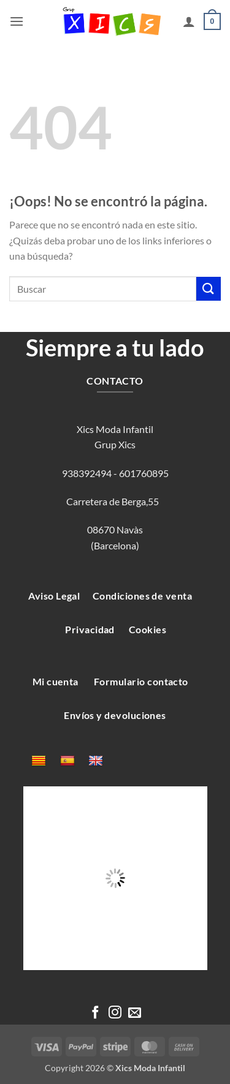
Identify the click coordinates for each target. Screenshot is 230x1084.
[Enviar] (208, 289)
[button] (16, 21)
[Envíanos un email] (134, 1013)
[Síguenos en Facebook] (95, 1013)
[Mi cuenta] (189, 21)
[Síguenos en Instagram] (115, 1013)
